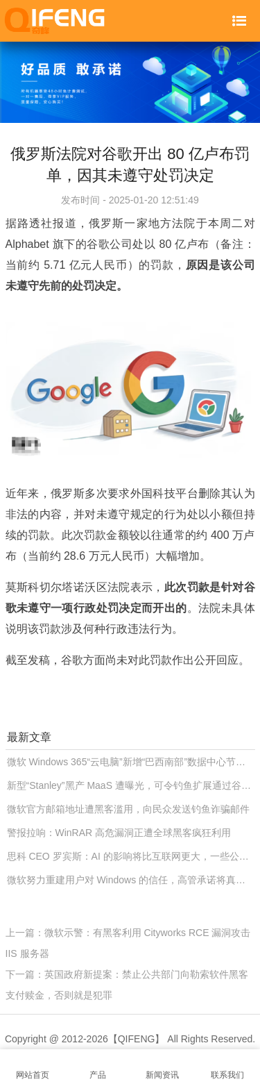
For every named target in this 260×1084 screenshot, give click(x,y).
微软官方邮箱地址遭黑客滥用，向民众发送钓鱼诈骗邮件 (128, 809)
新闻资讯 (163, 1067)
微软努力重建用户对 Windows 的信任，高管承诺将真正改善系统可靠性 (131, 879)
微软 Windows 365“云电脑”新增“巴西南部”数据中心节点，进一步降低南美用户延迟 (131, 761)
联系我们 (227, 1067)
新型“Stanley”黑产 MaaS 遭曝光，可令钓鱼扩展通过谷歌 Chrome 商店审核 (131, 785)
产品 (97, 1067)
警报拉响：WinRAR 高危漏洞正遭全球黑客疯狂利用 (119, 832)
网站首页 (32, 1067)
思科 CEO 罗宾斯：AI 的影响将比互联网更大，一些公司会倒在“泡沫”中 (131, 856)
